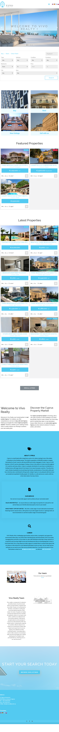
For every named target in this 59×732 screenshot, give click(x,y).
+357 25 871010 (46, 549)
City (2, 70)
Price (32, 63)
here (42, 577)
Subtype (18, 57)
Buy (2, 53)
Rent (7, 53)
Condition (33, 57)
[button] (49, 4)
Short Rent (14, 53)
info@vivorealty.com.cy (29, 549)
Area (17, 70)
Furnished (48, 57)
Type (2, 57)
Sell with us (44, 133)
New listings (15, 133)
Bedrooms (4, 63)
